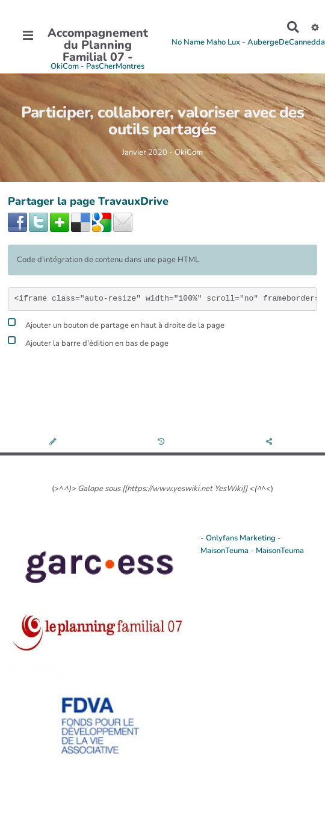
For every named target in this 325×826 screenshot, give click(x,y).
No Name (188, 42)
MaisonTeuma (225, 550)
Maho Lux (223, 42)
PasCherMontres (115, 66)
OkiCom (66, 66)
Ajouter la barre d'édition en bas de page (88, 342)
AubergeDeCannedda (286, 42)
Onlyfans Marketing (241, 538)
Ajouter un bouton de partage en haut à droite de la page (116, 324)
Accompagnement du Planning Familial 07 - (98, 45)
